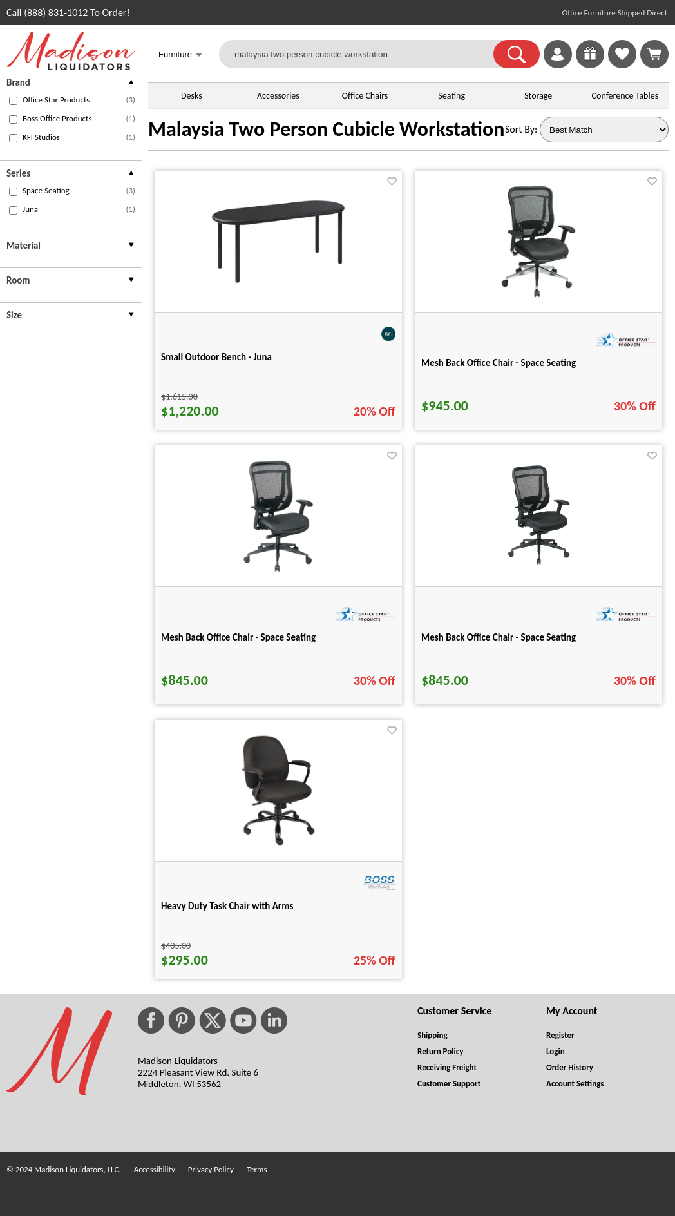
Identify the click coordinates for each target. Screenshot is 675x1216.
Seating (451, 95)
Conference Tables (625, 95)
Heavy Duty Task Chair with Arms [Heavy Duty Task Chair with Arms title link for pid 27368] (227, 906)
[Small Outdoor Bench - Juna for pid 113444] (278, 284)
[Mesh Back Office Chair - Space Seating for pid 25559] (538, 571)
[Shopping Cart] (654, 54)
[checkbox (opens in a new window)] (13, 101)
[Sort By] (604, 129)
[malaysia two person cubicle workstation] (364, 54)
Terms (257, 1169)
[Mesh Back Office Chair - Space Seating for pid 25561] (538, 296)
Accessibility (154, 1169)
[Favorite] (392, 181)
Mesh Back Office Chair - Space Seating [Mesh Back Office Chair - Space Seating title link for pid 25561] (498, 363)
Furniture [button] (180, 56)
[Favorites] (622, 65)
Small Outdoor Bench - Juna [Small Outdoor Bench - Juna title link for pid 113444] (216, 357)
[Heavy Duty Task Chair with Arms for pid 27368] (278, 845)
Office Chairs (365, 95)
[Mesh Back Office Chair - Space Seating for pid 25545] (278, 571)
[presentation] (71, 84)
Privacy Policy (211, 1169)
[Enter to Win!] (590, 65)
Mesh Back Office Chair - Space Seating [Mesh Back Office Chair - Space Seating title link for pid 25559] (498, 637)
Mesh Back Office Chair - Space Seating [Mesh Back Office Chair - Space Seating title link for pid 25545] (238, 637)
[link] (654, 54)
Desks (191, 95)
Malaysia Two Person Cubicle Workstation (326, 129)
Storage (538, 95)
